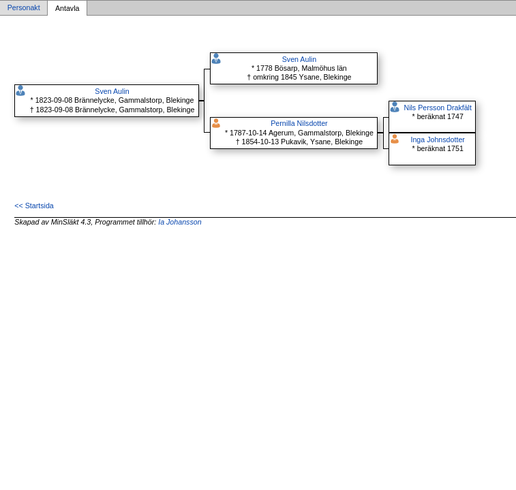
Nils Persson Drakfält (438, 107)
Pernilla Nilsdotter (299, 123)
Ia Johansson (179, 222)
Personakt (23, 8)
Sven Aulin (112, 91)
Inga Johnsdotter (437, 139)
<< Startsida (33, 205)
